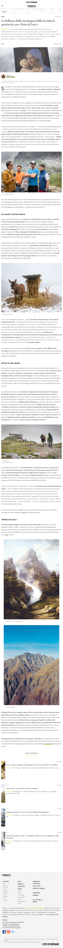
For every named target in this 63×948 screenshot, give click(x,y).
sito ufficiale (48, 744)
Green (20, 899)
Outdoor (21, 886)
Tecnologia (21, 895)
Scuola (20, 891)
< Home (3, 12)
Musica (5, 894)
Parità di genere (39, 888)
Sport (19, 893)
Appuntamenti (22, 901)
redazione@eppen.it (14, 924)
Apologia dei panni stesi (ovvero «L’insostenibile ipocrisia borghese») (27, 812)
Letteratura (6, 892)
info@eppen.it (13, 922)
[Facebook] (4, 932)
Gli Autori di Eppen (37, 901)
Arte (2, 17)
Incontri (5, 890)
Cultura (5, 881)
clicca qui (18, 927)
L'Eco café (37, 886)
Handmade (21, 897)
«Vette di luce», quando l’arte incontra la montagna (22, 788)
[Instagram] (8, 932)
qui (7, 535)
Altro (19, 903)
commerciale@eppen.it (14, 926)
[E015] (13, 932)
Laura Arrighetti (10, 76)
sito (24, 512)
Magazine (36, 893)
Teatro (4, 898)
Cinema (5, 885)
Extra (20, 889)
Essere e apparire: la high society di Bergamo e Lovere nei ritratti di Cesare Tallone (32, 765)
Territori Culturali (36, 882)
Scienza (5, 900)
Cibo (19, 881)
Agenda (35, 895)
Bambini (20, 884)
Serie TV (5, 888)
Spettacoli (6, 896)
